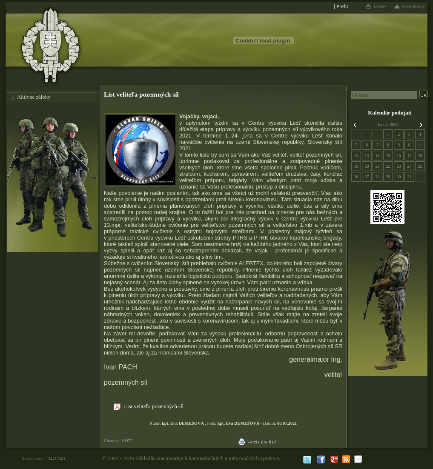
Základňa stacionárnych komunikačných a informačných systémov (208, 458)
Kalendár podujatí (389, 112)
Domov (380, 6)
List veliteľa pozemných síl (149, 406)
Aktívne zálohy (34, 97)
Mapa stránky (413, 6)
